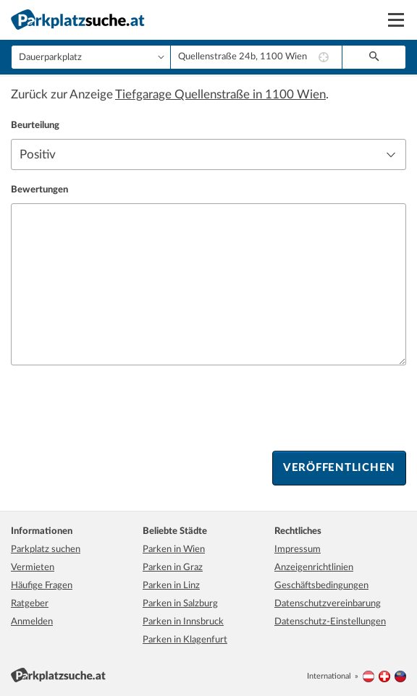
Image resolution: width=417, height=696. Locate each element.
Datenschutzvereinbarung (327, 603)
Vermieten (32, 567)
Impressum (297, 549)
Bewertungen (39, 190)
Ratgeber (30, 603)
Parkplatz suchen (45, 549)
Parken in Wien (174, 549)
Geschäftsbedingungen (321, 585)
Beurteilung (35, 125)
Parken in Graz (173, 567)
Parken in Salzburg (180, 603)
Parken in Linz (171, 585)
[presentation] (121, 408)
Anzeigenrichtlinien (313, 567)
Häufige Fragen (41, 585)
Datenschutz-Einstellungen (330, 622)
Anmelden (32, 622)
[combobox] (256, 57)
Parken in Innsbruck (183, 622)
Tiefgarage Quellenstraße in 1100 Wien (220, 94)
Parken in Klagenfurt (185, 640)
